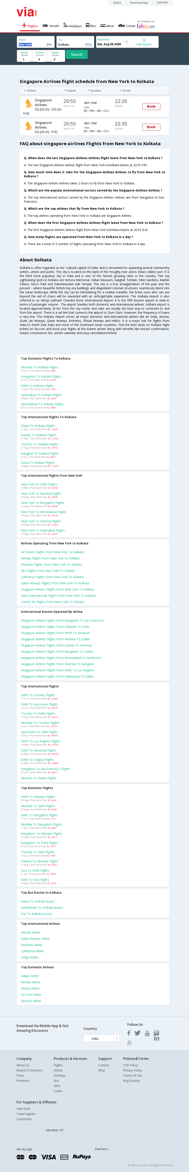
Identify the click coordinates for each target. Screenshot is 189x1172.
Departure (103, 39)
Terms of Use (132, 1075)
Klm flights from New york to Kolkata (48, 571)
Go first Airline (31, 995)
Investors (22, 1081)
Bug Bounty (131, 1081)
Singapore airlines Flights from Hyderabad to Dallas (57, 676)
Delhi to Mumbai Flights (38, 797)
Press (20, 1075)
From (22, 40)
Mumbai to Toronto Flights (40, 723)
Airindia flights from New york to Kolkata (50, 558)
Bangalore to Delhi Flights (39, 843)
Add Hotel (23, 1109)
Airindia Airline (30, 932)
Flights (58, 1065)
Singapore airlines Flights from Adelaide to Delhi (55, 627)
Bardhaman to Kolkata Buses (42, 907)
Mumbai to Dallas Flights (38, 778)
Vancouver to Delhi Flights (39, 732)
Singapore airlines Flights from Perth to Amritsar (55, 633)
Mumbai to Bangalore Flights (41, 824)
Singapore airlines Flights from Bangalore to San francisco (62, 620)
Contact (103, 1065)
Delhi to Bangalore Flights (39, 815)
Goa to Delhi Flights (35, 870)
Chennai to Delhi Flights (38, 852)
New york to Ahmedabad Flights (44, 512)
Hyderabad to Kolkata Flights (41, 395)
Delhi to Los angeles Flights (40, 741)
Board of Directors (29, 1070)
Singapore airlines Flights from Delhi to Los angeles (57, 670)
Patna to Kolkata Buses (38, 901)
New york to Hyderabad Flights (43, 530)
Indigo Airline (30, 957)
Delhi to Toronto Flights (38, 695)
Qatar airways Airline (35, 939)
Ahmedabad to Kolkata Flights (42, 404)
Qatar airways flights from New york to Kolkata (55, 583)
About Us (22, 1065)
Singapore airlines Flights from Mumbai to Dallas (55, 639)
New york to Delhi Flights (39, 484)
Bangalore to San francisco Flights (45, 769)
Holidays (59, 1075)
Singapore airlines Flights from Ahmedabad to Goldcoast (61, 658)
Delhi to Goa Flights (35, 880)
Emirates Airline (31, 945)
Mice (57, 1086)
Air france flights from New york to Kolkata (52, 552)
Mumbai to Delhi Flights (38, 806)
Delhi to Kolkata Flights (37, 386)
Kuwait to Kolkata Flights (38, 435)
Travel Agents (26, 1114)
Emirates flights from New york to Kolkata (51, 564)
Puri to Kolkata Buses (36, 914)
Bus (56, 1081)
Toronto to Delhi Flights (38, 713)
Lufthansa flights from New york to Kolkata (52, 577)
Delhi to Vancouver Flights (39, 704)
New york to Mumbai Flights (41, 493)
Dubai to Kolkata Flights (38, 426)
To (60, 40)
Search (76, 54)
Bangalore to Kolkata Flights (41, 376)
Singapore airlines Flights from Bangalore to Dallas (57, 651)
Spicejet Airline (31, 1001)
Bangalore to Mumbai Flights (41, 834)
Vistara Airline (30, 988)
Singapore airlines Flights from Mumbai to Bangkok (57, 664)
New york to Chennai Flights (41, 521)
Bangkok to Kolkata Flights (40, 453)
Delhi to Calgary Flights (37, 760)
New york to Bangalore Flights (42, 503)
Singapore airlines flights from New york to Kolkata (57, 589)
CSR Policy (130, 1065)
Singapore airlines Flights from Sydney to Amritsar (56, 645)
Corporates (24, 1119)
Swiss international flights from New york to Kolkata (58, 596)
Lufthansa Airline (32, 951)
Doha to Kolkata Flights (38, 463)
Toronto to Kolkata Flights (39, 444)
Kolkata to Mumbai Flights (39, 861)
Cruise (58, 1091)
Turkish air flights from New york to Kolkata (52, 602)
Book (151, 106)
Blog (101, 1070)
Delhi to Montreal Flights (38, 750)
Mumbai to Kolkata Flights (39, 367)
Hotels (58, 1070)
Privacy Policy (132, 1070)
